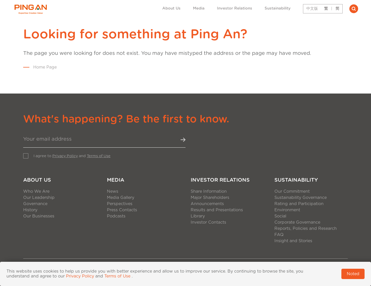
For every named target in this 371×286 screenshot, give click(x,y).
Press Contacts (122, 210)
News (112, 191)
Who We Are (36, 191)
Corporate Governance (297, 222)
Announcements (207, 204)
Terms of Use (99, 156)
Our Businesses (38, 216)
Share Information (209, 191)
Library (198, 216)
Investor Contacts (208, 222)
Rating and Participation (299, 204)
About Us (171, 8)
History (30, 210)
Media (199, 8)
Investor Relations (234, 8)
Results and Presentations (217, 210)
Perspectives (119, 204)
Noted (353, 274)
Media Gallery (120, 198)
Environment (287, 210)
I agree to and (72, 156)
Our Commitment (292, 191)
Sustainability (278, 8)
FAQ (279, 235)
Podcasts (116, 216)
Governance (35, 204)
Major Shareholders (210, 198)
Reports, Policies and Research (305, 228)
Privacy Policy (65, 156)
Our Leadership (39, 198)
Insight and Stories (293, 241)
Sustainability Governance (300, 198)
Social (280, 216)
